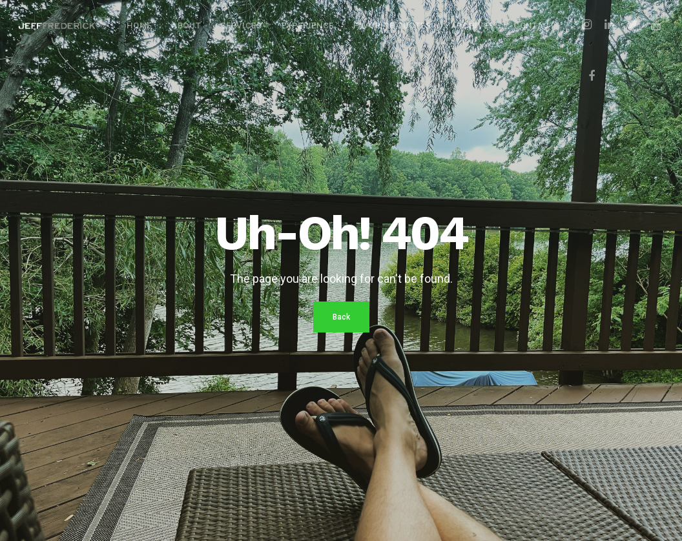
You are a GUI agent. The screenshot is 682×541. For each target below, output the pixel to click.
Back (341, 317)
